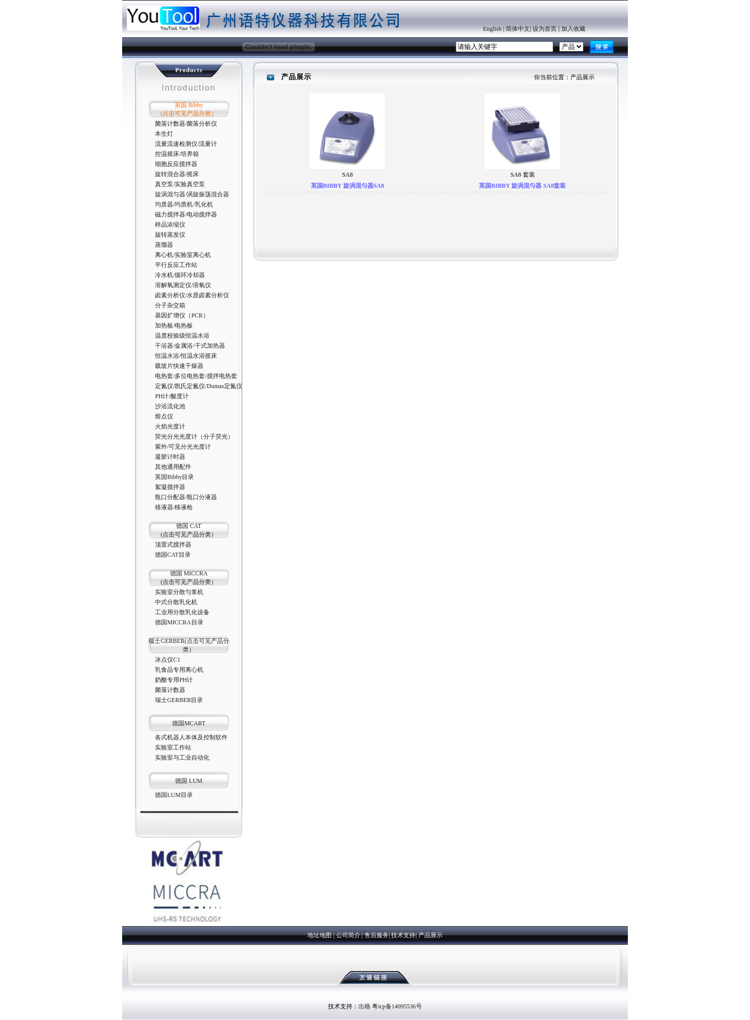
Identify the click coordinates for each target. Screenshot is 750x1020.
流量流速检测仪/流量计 (186, 143)
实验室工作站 (173, 747)
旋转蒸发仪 (170, 234)
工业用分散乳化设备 (182, 612)
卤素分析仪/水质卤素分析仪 (192, 295)
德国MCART (188, 723)
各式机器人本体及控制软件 (191, 737)
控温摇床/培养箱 (177, 153)
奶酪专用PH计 (174, 679)
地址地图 (319, 935)
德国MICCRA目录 (179, 622)
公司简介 (348, 935)
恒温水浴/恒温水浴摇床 (186, 355)
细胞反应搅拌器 (176, 164)
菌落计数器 (170, 689)
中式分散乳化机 (176, 602)
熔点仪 (164, 416)
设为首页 (544, 28)
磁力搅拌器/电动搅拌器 (186, 214)
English (492, 28)
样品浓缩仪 (170, 224)
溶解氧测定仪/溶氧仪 (183, 285)
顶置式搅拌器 (173, 544)
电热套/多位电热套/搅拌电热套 (196, 376)
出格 (364, 1006)
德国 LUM (188, 780)
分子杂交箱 (170, 305)
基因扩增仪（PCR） (182, 315)
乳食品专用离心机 (179, 669)
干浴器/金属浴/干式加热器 (190, 345)
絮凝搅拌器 (170, 487)
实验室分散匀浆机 (179, 592)
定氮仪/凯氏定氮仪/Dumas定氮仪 (198, 386)
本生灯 (164, 133)
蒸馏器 (164, 244)
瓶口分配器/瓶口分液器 (186, 497)
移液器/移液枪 (174, 507)
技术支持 (403, 935)
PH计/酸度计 (172, 396)
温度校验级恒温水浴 (182, 335)
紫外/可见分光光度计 (183, 446)
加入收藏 (573, 28)
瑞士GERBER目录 (179, 700)
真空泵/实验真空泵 (180, 184)
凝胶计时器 (170, 456)
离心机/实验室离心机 (183, 254)
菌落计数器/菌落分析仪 (186, 123)
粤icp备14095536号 (397, 1006)
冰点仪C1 (167, 659)
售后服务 (376, 935)
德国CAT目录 (173, 554)
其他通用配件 (173, 466)
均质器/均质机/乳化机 (184, 204)
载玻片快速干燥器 (179, 365)
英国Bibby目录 (174, 476)
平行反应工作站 (176, 265)
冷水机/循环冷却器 (180, 275)
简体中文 (518, 28)
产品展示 (430, 935)
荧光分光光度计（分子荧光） (194, 436)
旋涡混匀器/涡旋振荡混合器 (192, 194)
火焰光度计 (170, 426)
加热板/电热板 (174, 325)
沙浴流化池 (170, 406)
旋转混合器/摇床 (177, 174)
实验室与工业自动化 (182, 757)
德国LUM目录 (174, 794)
